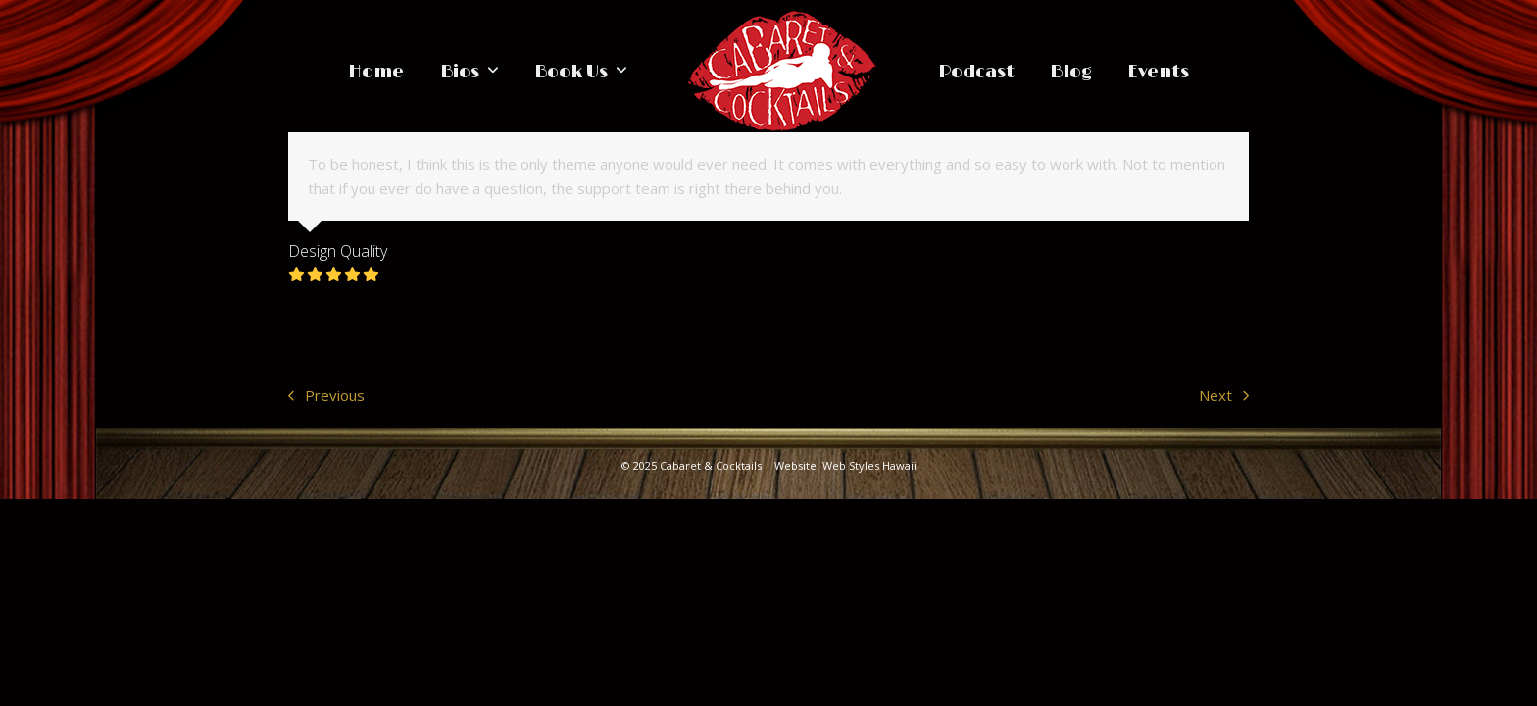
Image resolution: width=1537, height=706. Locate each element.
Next (1224, 396)
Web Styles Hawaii (869, 465)
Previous (326, 396)
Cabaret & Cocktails (711, 465)
